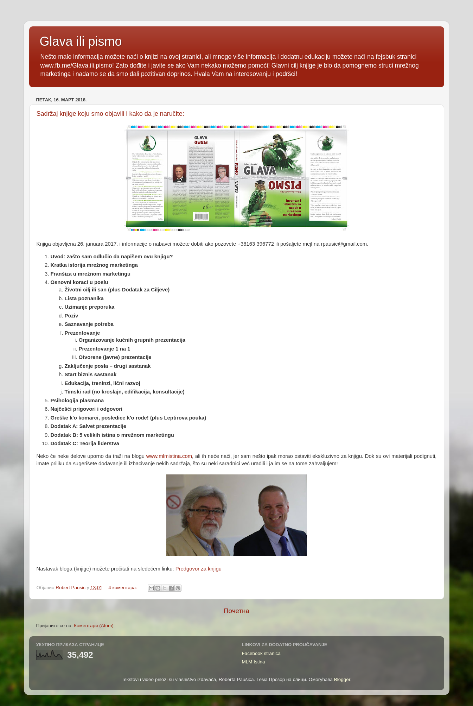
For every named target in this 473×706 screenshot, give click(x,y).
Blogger (342, 679)
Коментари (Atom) (93, 625)
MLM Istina (253, 661)
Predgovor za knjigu (198, 569)
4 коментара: (123, 587)
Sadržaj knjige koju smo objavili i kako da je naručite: (110, 113)
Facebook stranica (261, 653)
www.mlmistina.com (169, 456)
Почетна (236, 610)
